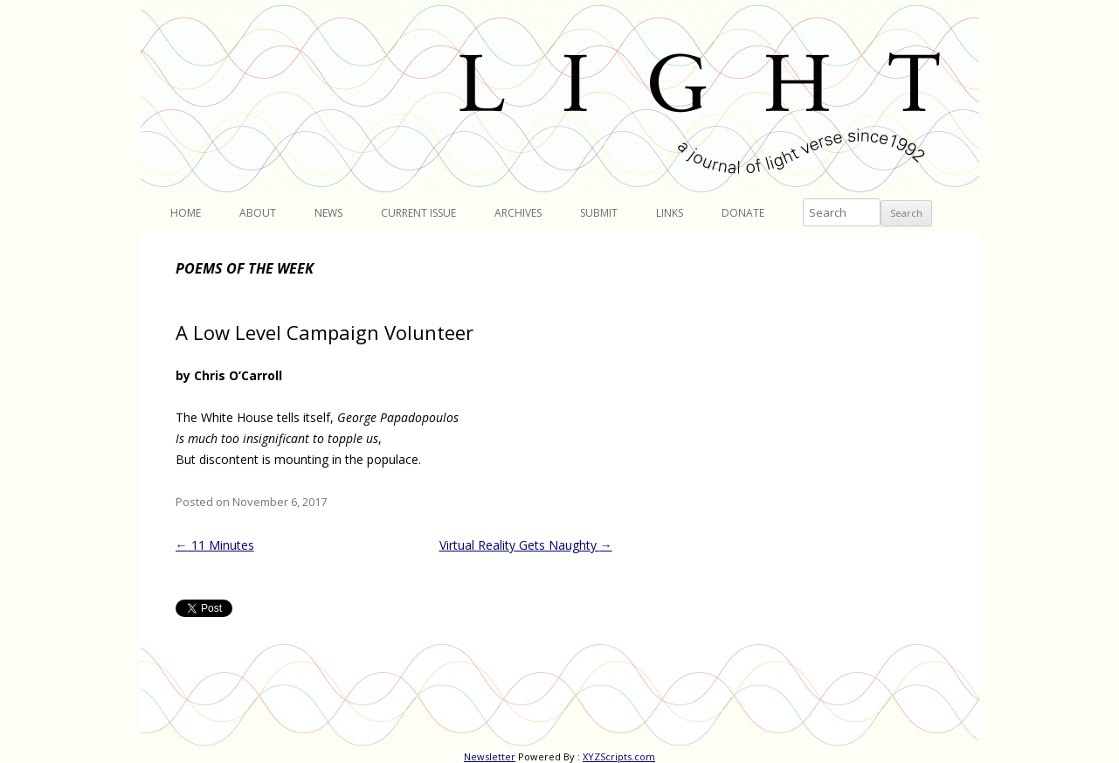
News (328, 212)
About (257, 212)
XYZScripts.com (619, 756)
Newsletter (489, 756)
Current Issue (418, 212)
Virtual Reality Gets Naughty (525, 545)
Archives (518, 212)
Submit (599, 212)
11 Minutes (215, 545)
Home (185, 212)
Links (669, 212)
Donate (743, 212)
